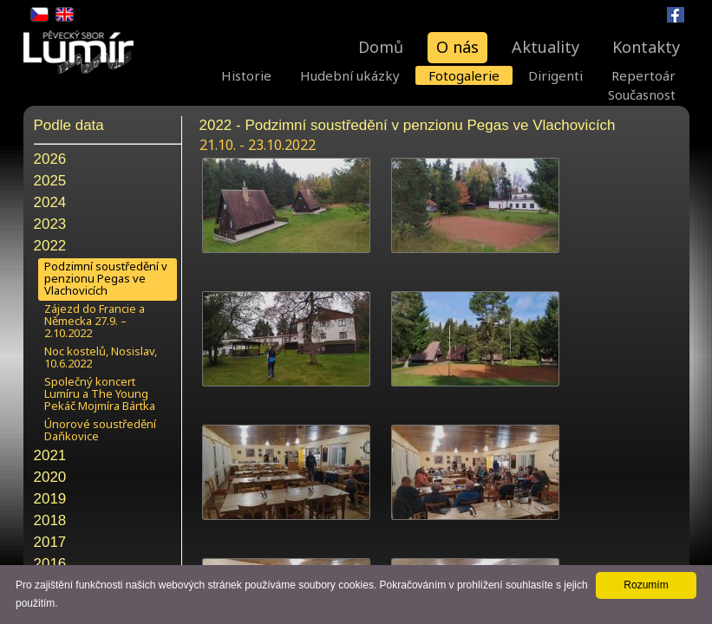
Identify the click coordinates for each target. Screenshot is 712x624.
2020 (50, 477)
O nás (457, 46)
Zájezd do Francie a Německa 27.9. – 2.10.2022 (94, 321)
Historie (246, 75)
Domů (380, 46)
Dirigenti (555, 75)
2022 (50, 245)
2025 (50, 180)
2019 (50, 499)
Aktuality (545, 46)
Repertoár (643, 75)
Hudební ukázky (350, 75)
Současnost (642, 94)
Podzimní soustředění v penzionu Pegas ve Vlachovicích (105, 278)
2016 (50, 564)
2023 (50, 224)
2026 (50, 159)
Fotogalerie (464, 75)
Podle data (69, 125)
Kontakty (646, 46)
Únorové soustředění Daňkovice (100, 430)
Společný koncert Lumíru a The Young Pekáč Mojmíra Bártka (99, 393)
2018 (50, 520)
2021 (50, 455)
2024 (50, 202)
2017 (50, 542)
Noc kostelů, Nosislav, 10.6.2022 (100, 357)
